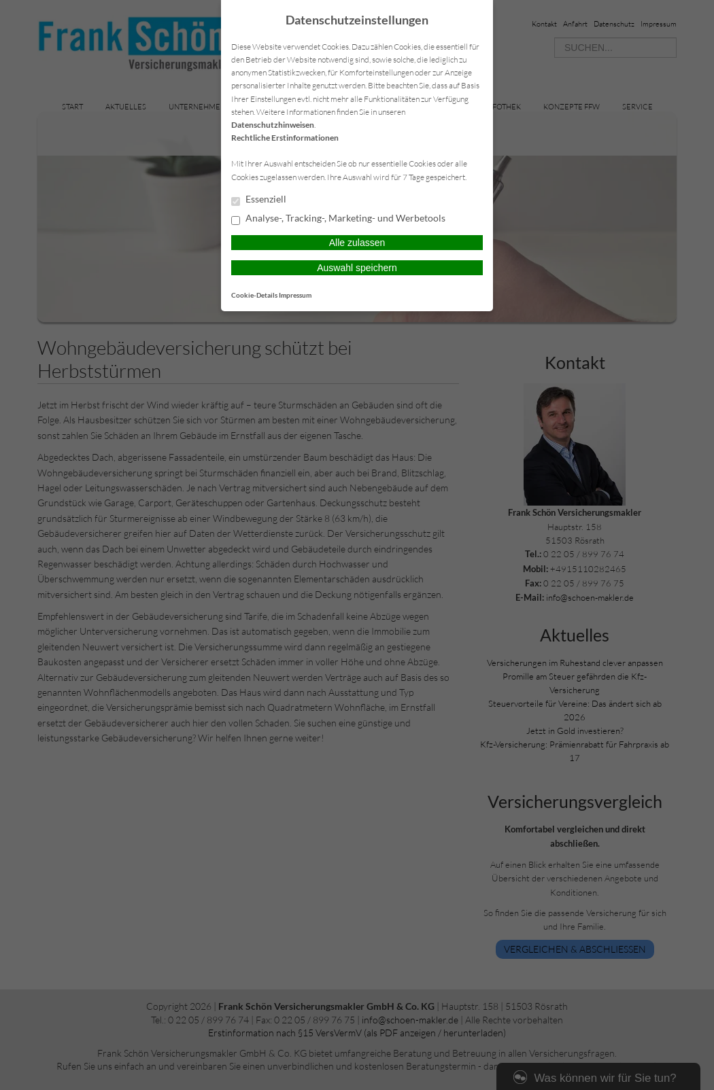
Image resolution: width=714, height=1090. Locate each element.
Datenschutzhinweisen (272, 125)
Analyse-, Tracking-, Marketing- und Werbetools (338, 219)
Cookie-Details (254, 295)
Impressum (295, 295)
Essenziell (258, 200)
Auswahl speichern (357, 267)
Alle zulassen (357, 242)
